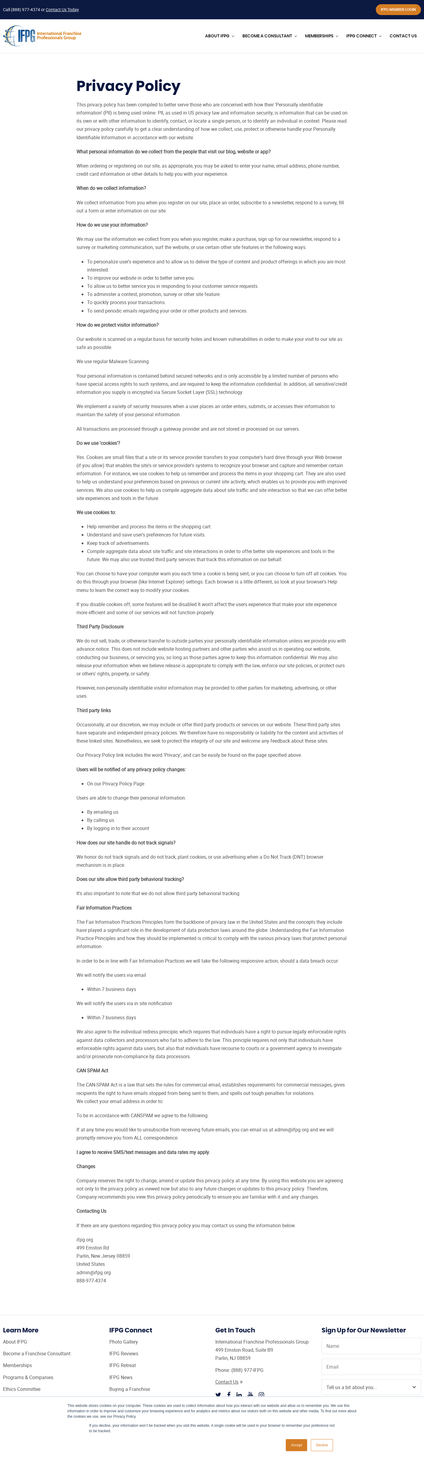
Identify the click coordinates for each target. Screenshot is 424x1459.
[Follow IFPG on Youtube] (250, 1395)
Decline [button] (322, 1445)
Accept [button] (296, 1445)
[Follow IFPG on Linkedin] (239, 1395)
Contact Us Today (62, 9)
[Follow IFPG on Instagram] (261, 1395)
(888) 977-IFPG (247, 1370)
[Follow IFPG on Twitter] (218, 1395)
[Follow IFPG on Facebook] (229, 1395)
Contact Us (229, 1382)
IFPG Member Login (398, 9)
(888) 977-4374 (25, 9)
